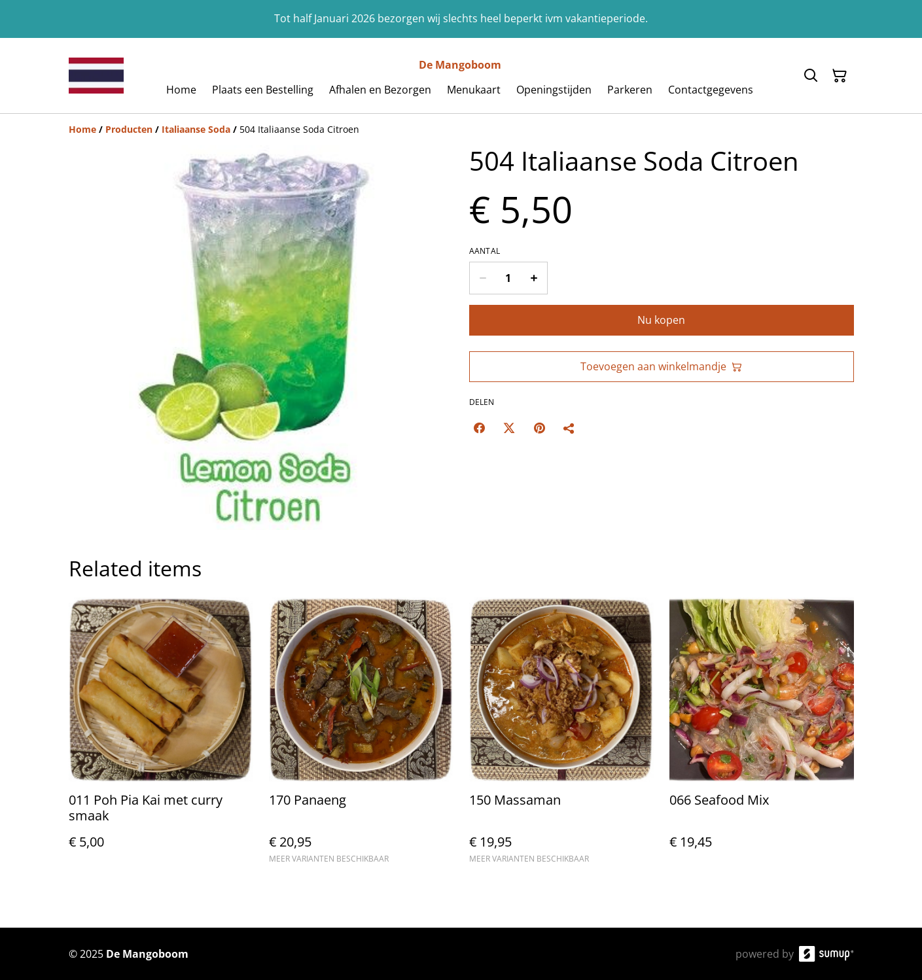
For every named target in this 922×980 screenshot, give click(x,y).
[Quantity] (508, 278)
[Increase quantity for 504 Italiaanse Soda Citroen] (534, 278)
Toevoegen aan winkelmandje (661, 366)
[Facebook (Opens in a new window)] (479, 428)
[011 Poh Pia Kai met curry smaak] (161, 736)
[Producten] (128, 129)
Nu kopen (661, 320)
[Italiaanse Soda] (196, 129)
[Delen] (569, 428)
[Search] (810, 75)
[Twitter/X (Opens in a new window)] (509, 428)
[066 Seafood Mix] (761, 736)
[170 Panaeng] (361, 736)
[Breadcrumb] (461, 129)
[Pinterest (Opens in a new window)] (539, 428)
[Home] (82, 129)
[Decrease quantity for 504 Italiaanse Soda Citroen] (482, 278)
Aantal (485, 251)
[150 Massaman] (561, 736)
